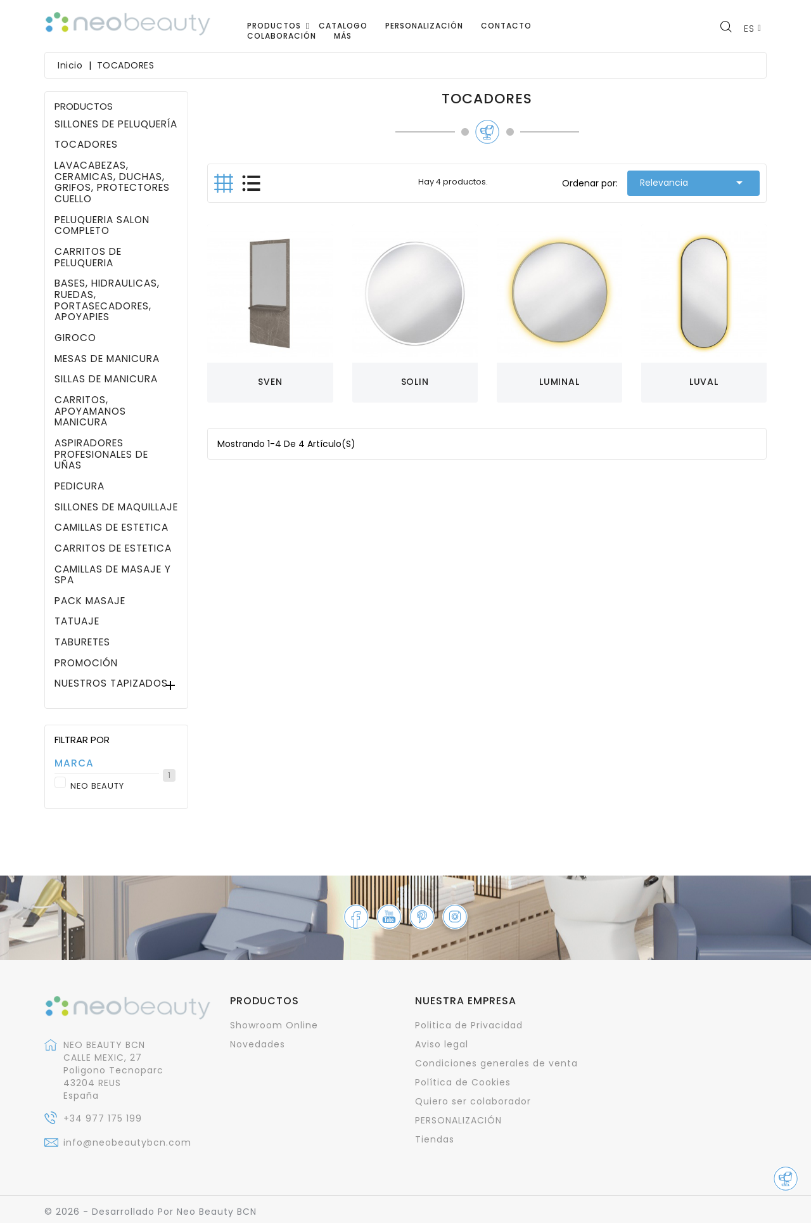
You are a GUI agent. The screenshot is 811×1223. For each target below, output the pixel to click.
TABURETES (82, 642)
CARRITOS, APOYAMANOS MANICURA (90, 411)
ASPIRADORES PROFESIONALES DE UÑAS (101, 454)
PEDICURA (79, 486)
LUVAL (703, 381)
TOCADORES (86, 144)
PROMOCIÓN (86, 663)
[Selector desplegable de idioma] (753, 28)
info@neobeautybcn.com (127, 1142)
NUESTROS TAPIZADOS (111, 683)
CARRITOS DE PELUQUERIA (88, 257)
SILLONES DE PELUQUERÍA (115, 124)
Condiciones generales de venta (496, 1063)
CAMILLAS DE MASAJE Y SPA (112, 575)
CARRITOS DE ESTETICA (113, 548)
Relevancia (693, 182)
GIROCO (75, 338)
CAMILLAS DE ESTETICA (111, 527)
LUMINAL (559, 381)
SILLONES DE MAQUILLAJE (116, 507)
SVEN (270, 381)
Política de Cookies (463, 1082)
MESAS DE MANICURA (107, 359)
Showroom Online (274, 1025)
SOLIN (415, 381)
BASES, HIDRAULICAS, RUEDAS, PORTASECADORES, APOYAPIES (107, 300)
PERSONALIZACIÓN (458, 1120)
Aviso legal (441, 1044)
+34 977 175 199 (102, 1118)
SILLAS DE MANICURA (106, 379)
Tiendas (434, 1139)
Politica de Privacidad (469, 1025)
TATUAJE (76, 621)
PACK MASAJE (89, 601)
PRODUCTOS (83, 106)
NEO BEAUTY (122, 786)
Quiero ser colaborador (473, 1101)
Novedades (257, 1044)
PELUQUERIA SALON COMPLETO (102, 225)
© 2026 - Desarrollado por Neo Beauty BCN (150, 1211)
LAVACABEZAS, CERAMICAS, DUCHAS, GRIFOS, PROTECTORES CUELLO (112, 182)
